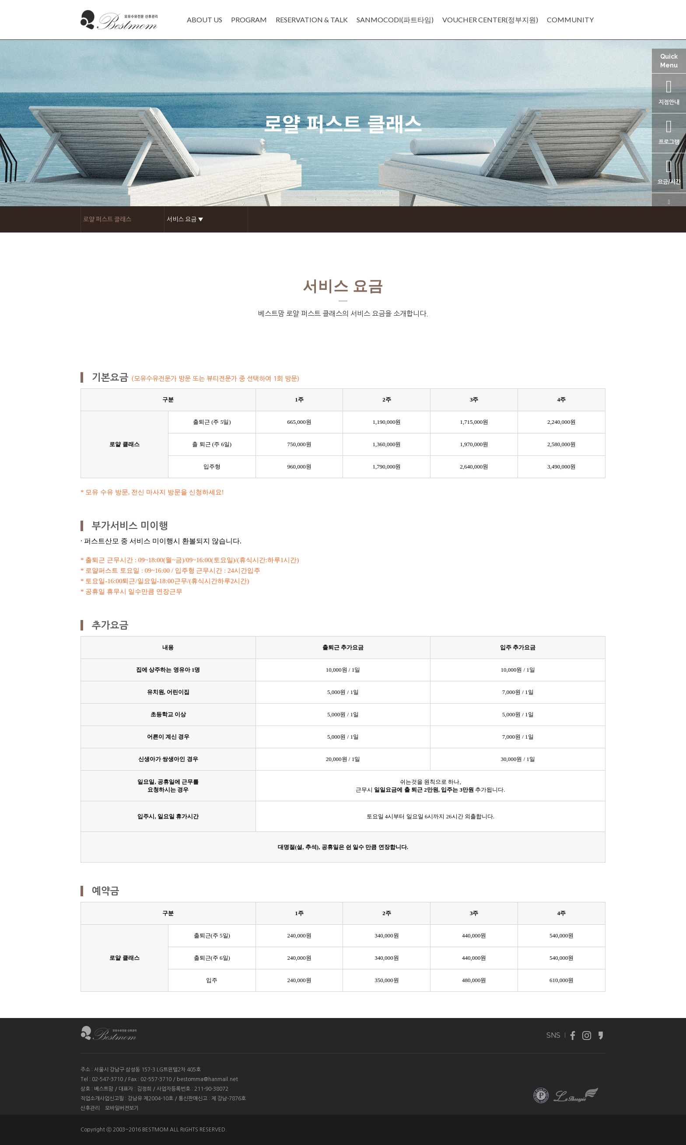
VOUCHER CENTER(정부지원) (490, 19)
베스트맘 (103, 1089)
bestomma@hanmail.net (207, 1079)
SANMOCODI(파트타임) (395, 19)
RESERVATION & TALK (312, 19)
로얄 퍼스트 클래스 (107, 219)
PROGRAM (249, 19)
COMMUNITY (570, 19)
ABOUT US (204, 19)
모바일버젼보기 (122, 1108)
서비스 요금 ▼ (185, 219)
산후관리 (90, 1108)
